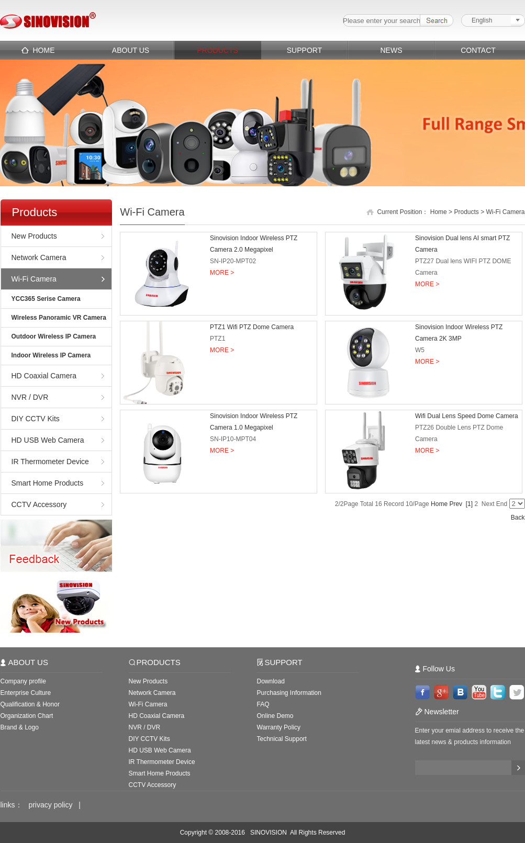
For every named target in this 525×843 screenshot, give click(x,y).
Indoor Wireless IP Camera (51, 355)
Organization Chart (27, 716)
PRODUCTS (217, 50)
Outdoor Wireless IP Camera (54, 336)
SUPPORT (304, 50)
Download (271, 681)
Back (518, 517)
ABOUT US (130, 50)
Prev (455, 504)
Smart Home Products (48, 483)
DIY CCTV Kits (36, 418)
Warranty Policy (279, 727)
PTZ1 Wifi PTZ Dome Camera (252, 327)
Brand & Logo (20, 727)
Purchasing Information (289, 692)
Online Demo (275, 716)
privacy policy (50, 805)
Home (438, 212)
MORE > (222, 272)
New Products (34, 236)
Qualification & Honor (30, 704)
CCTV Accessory (39, 504)
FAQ (263, 704)
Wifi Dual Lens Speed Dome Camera (466, 416)
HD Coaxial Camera (44, 376)
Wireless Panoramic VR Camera (59, 317)
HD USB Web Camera (48, 440)
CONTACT (478, 50)
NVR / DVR (30, 397)
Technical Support (282, 739)
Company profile (23, 681)
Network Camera (39, 257)
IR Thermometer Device (50, 461)
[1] (469, 504)
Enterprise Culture (26, 692)
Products (466, 212)
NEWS (392, 50)
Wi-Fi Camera (34, 279)
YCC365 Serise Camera (46, 298)
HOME (44, 50)
